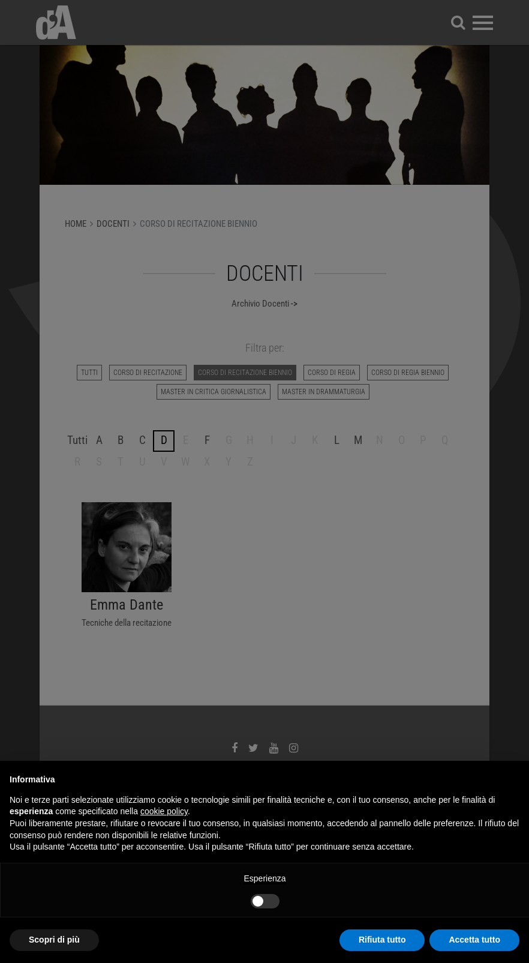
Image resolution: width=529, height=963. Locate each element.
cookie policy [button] (164, 811)
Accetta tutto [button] (474, 939)
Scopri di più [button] (54, 939)
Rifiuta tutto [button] (382, 939)
